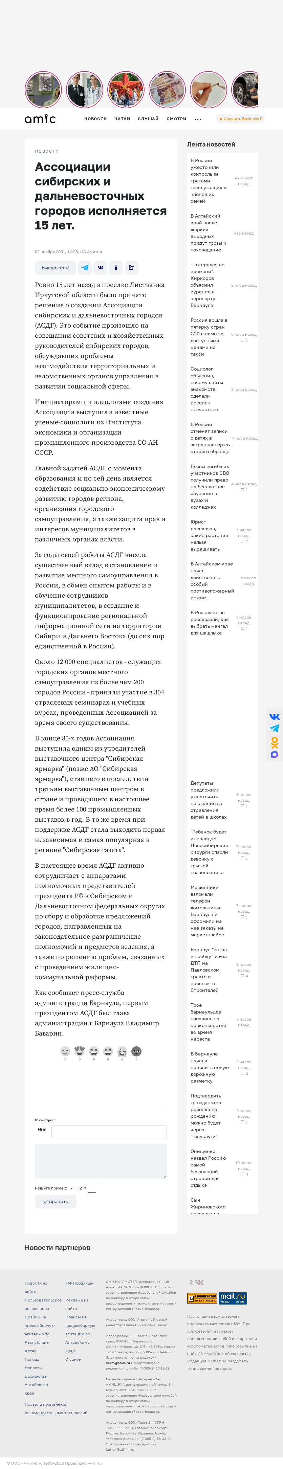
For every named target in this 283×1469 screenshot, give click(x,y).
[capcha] (92, 1188)
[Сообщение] (101, 1161)
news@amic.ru (118, 1363)
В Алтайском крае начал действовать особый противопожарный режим (212, 580)
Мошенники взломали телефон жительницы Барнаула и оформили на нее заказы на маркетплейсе (207, 910)
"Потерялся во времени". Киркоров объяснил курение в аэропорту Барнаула (207, 285)
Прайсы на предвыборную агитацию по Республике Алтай (40, 1333)
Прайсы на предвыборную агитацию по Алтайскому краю (80, 1333)
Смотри (177, 118)
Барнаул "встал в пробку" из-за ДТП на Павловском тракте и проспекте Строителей (209, 970)
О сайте (73, 1359)
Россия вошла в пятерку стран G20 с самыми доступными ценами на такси (209, 337)
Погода (32, 1359)
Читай (122, 118)
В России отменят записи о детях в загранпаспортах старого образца (211, 437)
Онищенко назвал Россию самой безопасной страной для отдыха (208, 1168)
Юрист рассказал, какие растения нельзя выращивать (209, 535)
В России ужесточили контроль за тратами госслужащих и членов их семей (209, 180)
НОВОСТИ (47, 151)
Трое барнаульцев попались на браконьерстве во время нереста (208, 1022)
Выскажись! (55, 267)
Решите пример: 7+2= (61, 1187)
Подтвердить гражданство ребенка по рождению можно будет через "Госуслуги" (206, 1116)
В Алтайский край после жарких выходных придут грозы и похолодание (208, 232)
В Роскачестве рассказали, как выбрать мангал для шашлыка (210, 622)
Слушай (148, 118)
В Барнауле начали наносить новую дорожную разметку (210, 1067)
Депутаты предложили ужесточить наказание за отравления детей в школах (209, 800)
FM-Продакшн (79, 1283)
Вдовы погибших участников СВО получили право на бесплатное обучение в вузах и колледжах (210, 486)
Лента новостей (211, 144)
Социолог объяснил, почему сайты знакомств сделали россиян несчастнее (207, 389)
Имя (42, 1129)
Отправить (55, 1201)
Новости (95, 118)
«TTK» (97, 1463)
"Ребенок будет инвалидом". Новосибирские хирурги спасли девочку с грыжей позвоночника (209, 852)
